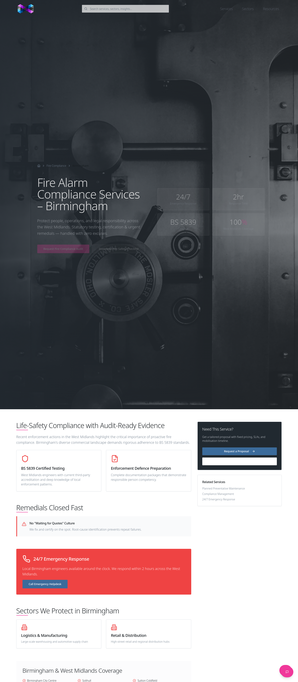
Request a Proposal (239, 451)
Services (226, 8)
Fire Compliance (56, 166)
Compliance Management (218, 494)
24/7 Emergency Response (218, 499)
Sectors (248, 8)
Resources (271, 8)
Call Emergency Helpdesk (45, 584)
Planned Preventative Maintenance (223, 488)
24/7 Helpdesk (239, 461)
